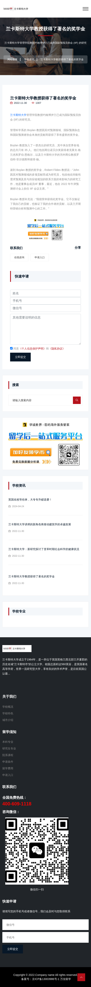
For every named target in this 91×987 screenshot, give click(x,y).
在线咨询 (19, 257)
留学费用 (7, 768)
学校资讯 (29, 59)
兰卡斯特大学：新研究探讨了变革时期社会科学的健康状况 (43, 549)
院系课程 (7, 755)
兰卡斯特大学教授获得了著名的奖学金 (43, 98)
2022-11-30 (18, 102)
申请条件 (7, 761)
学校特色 (7, 713)
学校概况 (7, 706)
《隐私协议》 (57, 348)
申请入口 (40, 257)
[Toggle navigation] (85, 9)
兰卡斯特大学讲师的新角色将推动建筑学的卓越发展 (39, 524)
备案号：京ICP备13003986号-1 (40, 979)
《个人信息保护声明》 (32, 348)
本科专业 (7, 741)
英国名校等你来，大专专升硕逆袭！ (30, 499)
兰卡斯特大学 (18, 114)
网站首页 (12, 59)
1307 (36, 102)
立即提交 (20, 357)
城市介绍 (7, 720)
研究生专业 (9, 748)
